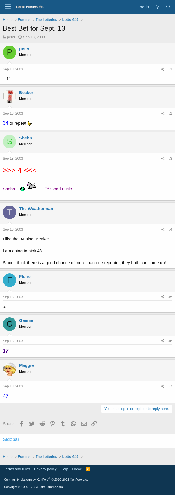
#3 (170, 158)
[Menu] (7, 7)
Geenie (26, 320)
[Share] (163, 69)
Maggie (26, 365)
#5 (170, 297)
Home (77, 469)
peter (11, 37)
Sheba (25, 137)
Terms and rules (17, 469)
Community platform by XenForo (46, 479)
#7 (170, 386)
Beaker (26, 92)
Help (64, 469)
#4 (170, 229)
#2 (170, 113)
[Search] (168, 7)
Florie (25, 276)
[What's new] (157, 7)
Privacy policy (45, 469)
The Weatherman (36, 208)
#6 (170, 341)
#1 (170, 69)
